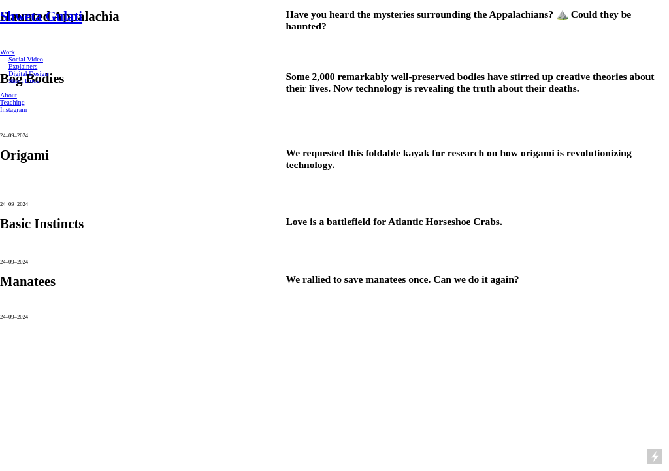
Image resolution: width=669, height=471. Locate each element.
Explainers (22, 66)
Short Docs (23, 80)
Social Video (25, 59)
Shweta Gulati (41, 16)
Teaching (12, 102)
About (8, 95)
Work (7, 52)
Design (37, 73)
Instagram (13, 109)
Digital (17, 73)
